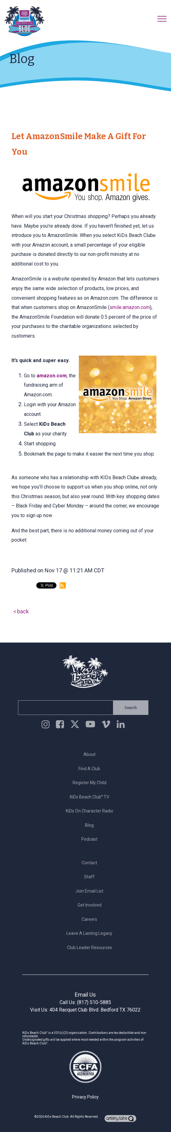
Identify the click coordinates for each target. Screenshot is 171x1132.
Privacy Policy (85, 1096)
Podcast (91, 839)
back (23, 611)
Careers (91, 919)
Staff (91, 876)
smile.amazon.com (130, 307)
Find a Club (91, 768)
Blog (91, 825)
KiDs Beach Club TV (91, 796)
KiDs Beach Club (57, 1116)
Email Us (85, 994)
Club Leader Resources (91, 947)
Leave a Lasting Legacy (91, 933)
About (91, 754)
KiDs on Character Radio (91, 810)
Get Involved (91, 904)
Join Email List (91, 891)
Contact (91, 862)
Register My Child (91, 782)
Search (129, 707)
